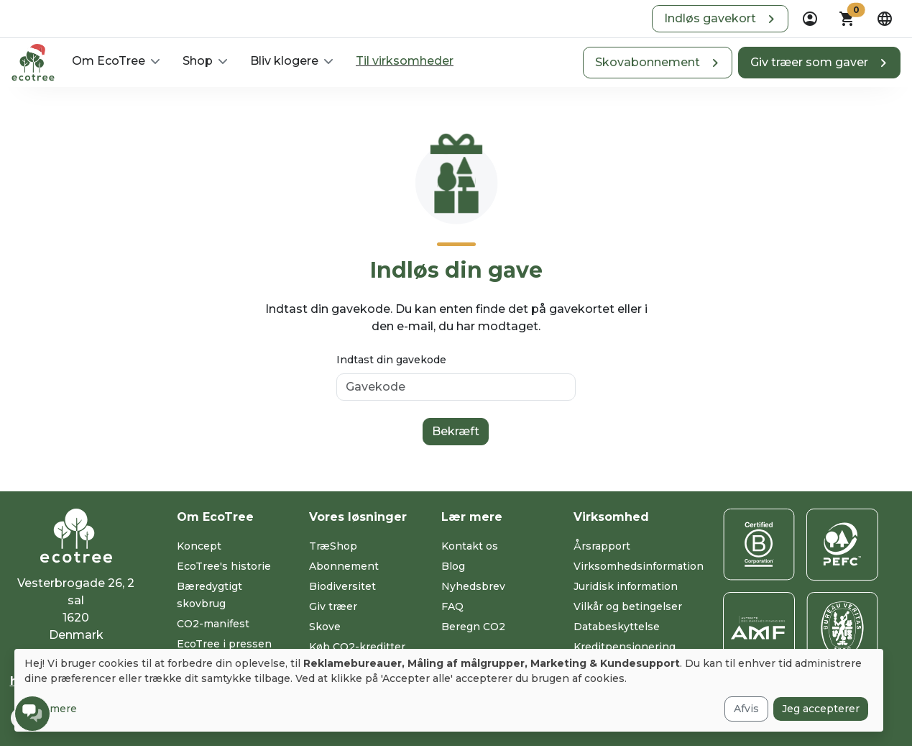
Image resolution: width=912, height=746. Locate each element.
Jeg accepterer (821, 708)
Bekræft (455, 431)
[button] (720, 18)
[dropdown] (810, 19)
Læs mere (50, 708)
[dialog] (448, 690)
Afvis (746, 708)
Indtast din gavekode (391, 359)
